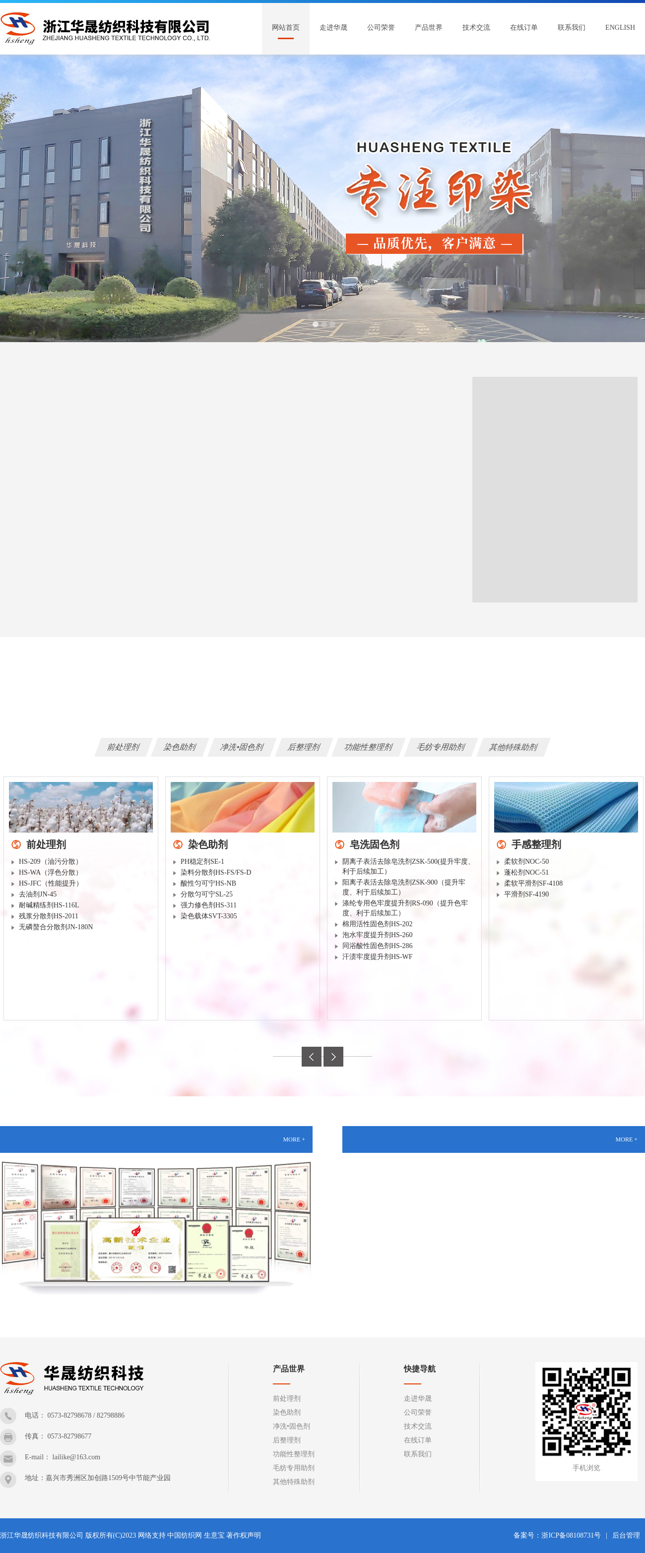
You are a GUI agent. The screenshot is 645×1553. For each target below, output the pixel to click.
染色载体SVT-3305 (209, 916)
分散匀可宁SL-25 (207, 894)
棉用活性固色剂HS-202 (377, 924)
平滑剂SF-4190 (526, 894)
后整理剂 (304, 747)
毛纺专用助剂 (441, 747)
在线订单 (524, 27)
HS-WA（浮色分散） (50, 872)
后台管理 (626, 1535)
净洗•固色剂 (242, 747)
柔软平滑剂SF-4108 (533, 883)
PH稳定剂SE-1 (202, 861)
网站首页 (286, 27)
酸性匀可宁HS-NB (208, 883)
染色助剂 (180, 747)
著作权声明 (243, 1535)
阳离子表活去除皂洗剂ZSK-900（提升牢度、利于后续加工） (403, 887)
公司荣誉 (381, 27)
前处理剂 (123, 747)
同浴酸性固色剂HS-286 (377, 946)
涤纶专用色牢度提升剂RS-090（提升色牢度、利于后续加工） (405, 908)
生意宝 (214, 1535)
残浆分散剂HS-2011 (48, 916)
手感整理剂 (536, 844)
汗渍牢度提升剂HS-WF (377, 956)
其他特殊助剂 (513, 747)
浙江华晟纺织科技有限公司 (41, 1535)
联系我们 (571, 27)
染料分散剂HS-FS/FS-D (216, 872)
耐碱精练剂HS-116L (49, 905)
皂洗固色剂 (374, 844)
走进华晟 (333, 27)
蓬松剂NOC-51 (526, 872)
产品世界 (429, 27)
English (620, 27)
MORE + (294, 1139)
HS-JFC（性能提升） (51, 883)
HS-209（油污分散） (50, 861)
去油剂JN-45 (38, 894)
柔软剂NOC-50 (526, 861)
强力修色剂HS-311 (209, 905)
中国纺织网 (184, 1535)
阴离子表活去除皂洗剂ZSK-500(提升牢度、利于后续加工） (408, 866)
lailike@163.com (76, 1457)
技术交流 (476, 27)
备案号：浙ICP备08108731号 (557, 1535)
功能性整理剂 (368, 747)
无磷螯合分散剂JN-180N (56, 927)
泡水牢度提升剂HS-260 (377, 935)
